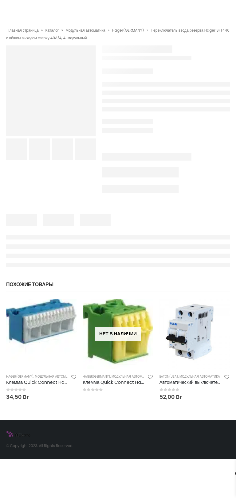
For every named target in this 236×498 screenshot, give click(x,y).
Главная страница (23, 30)
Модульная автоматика (85, 30)
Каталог (52, 30)
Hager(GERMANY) (128, 30)
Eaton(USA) (168, 376)
